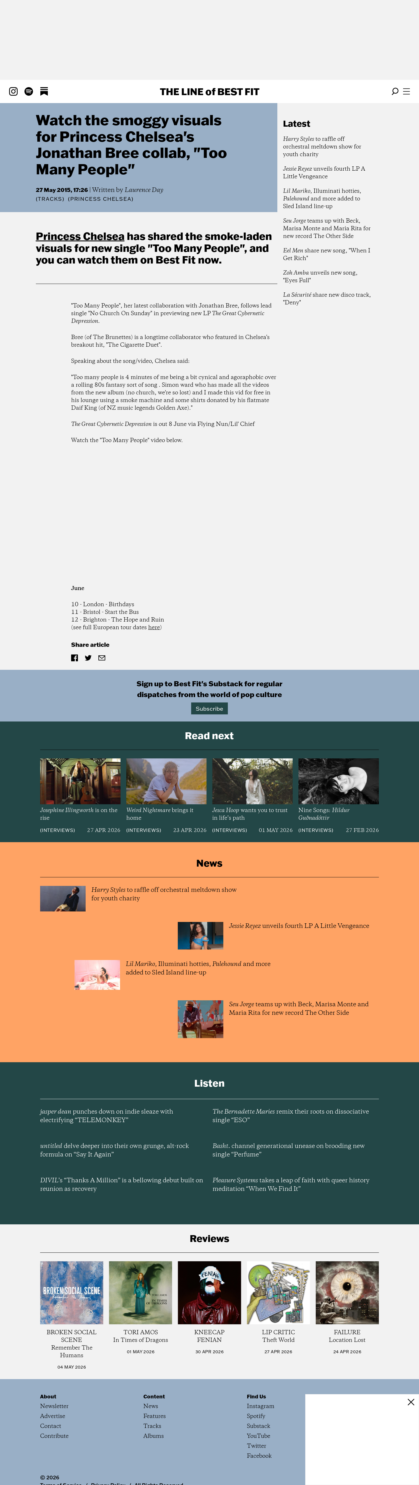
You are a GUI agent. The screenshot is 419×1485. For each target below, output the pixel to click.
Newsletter (54, 1406)
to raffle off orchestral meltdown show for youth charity (322, 146)
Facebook (259, 1456)
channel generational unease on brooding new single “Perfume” (288, 1150)
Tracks (50, 199)
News (150, 1406)
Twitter (256, 1446)
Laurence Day (144, 190)
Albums (153, 1436)
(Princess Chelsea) (100, 199)
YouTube (258, 1436)
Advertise (52, 1416)
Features (154, 1416)
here (154, 627)
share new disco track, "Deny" (327, 299)
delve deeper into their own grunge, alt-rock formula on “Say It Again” (114, 1150)
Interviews (57, 830)
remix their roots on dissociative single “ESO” (290, 1116)
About (48, 1396)
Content (154, 1396)
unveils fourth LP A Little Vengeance (324, 173)
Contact (50, 1426)
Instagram (260, 1406)
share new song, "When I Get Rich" (326, 254)
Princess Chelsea (80, 235)
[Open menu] (406, 91)
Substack (258, 1426)
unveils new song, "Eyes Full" (320, 277)
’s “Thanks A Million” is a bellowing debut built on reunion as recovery (121, 1184)
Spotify (256, 1416)
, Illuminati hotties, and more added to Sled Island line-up (322, 198)
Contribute (54, 1436)
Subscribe (209, 708)
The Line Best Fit (209, 91)
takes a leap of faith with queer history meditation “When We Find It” (291, 1184)
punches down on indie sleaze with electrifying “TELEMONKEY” (106, 1116)
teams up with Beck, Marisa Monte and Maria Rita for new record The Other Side (327, 228)
